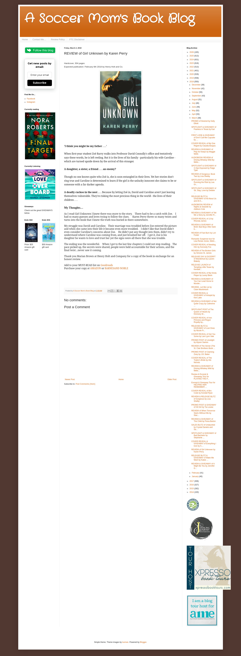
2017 (192, 481)
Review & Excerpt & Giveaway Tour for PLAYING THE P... (200, 376)
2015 (192, 488)
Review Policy (58, 39)
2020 (192, 74)
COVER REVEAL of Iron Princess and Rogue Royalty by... (201, 320)
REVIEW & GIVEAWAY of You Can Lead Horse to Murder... (202, 281)
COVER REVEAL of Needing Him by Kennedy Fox (203, 246)
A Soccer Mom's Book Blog (110, 19)
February (196, 473)
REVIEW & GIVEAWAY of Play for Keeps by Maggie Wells (203, 151)
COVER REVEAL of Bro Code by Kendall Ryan (201, 392)
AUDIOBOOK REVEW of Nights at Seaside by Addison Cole (201, 206)
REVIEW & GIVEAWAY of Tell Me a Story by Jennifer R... (203, 214)
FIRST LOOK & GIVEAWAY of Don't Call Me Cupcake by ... (203, 137)
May (194, 110)
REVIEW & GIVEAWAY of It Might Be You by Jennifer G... (203, 466)
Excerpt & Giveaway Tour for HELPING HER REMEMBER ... (203, 384)
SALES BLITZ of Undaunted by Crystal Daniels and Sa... (203, 427)
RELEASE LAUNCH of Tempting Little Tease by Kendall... (202, 267)
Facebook (31, 99)
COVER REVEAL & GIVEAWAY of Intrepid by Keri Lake (203, 295)
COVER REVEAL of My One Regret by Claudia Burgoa (203, 144)
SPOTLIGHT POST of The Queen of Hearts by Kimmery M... (202, 311)
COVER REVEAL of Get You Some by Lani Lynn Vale (203, 335)
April (194, 114)
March (195, 118)
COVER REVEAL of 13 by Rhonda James (202, 220)
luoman (125, 642)
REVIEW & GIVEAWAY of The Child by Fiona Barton (203, 420)
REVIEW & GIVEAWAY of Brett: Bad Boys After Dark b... (203, 227)
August (195, 99)
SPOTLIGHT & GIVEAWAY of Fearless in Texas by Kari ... (203, 129)
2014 (192, 492)
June (194, 107)
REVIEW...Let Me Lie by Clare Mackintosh (201, 288)
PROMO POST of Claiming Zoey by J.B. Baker (202, 353)
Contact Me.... (39, 39)
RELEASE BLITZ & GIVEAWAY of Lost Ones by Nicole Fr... (203, 328)
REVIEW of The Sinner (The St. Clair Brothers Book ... (203, 347)
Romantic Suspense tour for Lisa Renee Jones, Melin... (203, 240)
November (196, 88)
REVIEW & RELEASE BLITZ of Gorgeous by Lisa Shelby (203, 398)
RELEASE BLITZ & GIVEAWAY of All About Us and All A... (203, 198)
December (196, 85)
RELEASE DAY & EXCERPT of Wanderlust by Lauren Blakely (203, 259)
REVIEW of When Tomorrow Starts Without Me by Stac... (203, 413)
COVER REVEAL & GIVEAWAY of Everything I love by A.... (203, 443)
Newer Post (70, 379)
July (194, 103)
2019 (192, 78)
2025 (192, 56)
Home (25, 39)
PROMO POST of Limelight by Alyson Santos (202, 341)
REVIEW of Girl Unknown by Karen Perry (203, 450)
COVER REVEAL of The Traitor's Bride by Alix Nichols (201, 360)
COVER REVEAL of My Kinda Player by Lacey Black (203, 274)
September (197, 96)
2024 (192, 59)
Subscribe (39, 82)
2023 (192, 63)
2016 (192, 485)
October (195, 92)
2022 (192, 67)
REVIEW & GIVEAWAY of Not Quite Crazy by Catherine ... (203, 303)
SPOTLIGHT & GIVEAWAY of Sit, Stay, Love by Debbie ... (203, 190)
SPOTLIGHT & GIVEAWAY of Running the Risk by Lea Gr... (203, 182)
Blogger (143, 642)
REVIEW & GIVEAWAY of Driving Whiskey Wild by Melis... (202, 368)
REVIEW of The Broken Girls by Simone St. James (203, 252)
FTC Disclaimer (76, 39)
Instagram (31, 102)
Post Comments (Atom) (85, 384)
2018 (192, 82)
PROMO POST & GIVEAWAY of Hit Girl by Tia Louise (203, 406)
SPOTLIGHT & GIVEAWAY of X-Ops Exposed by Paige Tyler (203, 168)
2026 (192, 52)
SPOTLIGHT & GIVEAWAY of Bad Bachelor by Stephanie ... (203, 435)
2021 (192, 70)
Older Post (172, 379)
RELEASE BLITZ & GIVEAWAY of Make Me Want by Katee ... (202, 457)
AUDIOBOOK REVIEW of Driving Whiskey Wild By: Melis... (203, 159)
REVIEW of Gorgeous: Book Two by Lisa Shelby (203, 175)
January (195, 476)
